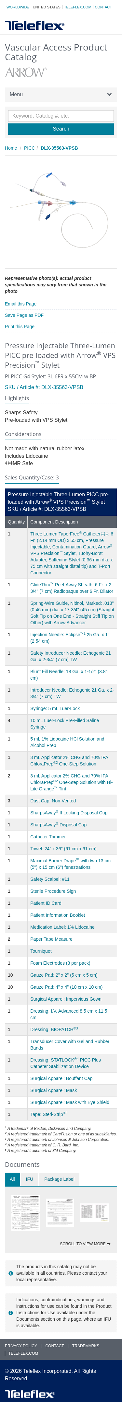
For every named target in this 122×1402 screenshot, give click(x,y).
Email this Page (20, 303)
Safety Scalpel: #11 (50, 879)
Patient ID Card (45, 903)
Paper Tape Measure (51, 939)
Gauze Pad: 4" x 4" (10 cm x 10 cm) (66, 987)
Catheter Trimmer (48, 836)
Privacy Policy (21, 1346)
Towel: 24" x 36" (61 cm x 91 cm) (63, 848)
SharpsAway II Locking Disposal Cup (68, 812)
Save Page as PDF (24, 315)
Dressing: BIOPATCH (54, 1029)
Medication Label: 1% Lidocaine (62, 927)
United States (47, 7)
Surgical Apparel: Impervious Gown (66, 999)
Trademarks (85, 1346)
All (12, 1179)
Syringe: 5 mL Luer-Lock (55, 708)
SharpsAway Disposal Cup (58, 824)
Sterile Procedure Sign (53, 891)
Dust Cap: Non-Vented (53, 800)
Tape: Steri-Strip (48, 1114)
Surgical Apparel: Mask (53, 1090)
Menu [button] (61, 95)
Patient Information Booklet (57, 915)
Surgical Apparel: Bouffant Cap (61, 1078)
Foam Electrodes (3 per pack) (60, 963)
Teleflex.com (77, 7)
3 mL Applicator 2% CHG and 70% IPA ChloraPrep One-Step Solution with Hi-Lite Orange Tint (71, 782)
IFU (30, 1179)
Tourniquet (40, 951)
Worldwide (18, 7)
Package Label (59, 1179)
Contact (103, 7)
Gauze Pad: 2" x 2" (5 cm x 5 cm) (64, 975)
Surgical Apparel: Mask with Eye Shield (69, 1102)
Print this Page (19, 326)
